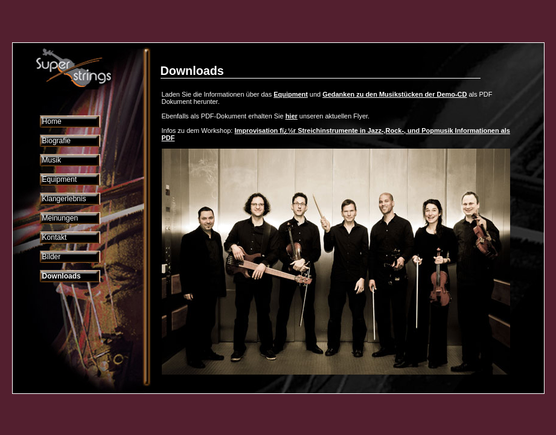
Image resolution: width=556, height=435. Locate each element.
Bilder (51, 257)
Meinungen (60, 218)
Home (52, 121)
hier (292, 116)
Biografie (56, 141)
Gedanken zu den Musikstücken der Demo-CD (394, 94)
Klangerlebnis (64, 199)
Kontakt (54, 237)
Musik (51, 160)
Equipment (59, 179)
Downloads (61, 276)
